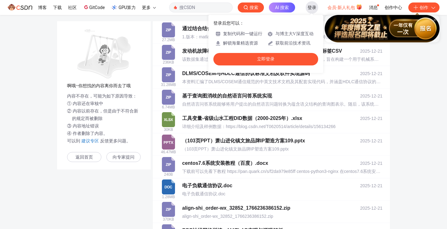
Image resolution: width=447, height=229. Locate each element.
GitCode (94, 7)
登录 (312, 7)
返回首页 (84, 157)
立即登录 (266, 59)
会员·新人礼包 (345, 7)
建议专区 (90, 140)
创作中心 (393, 7)
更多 (149, 7)
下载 (57, 7)
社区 (72, 7)
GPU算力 (123, 7)
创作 (424, 7)
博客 (42, 7)
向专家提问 (123, 157)
